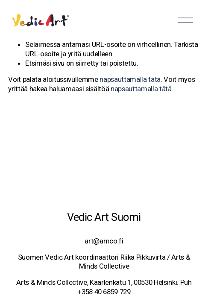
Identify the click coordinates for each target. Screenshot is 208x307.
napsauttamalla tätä (130, 79)
